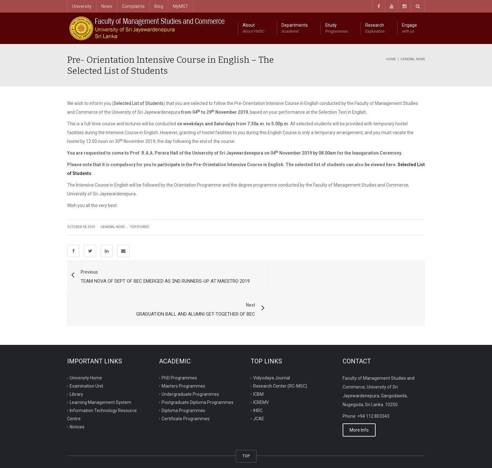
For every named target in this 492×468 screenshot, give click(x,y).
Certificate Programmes (186, 391)
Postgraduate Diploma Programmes (197, 375)
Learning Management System (100, 375)
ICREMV (261, 375)
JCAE (258, 391)
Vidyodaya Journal (271, 350)
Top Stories (139, 227)
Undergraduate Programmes (190, 367)
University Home (86, 350)
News (106, 6)
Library (76, 367)
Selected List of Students (138, 103)
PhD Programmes (179, 350)
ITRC (96, 455)
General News (112, 227)
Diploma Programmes (183, 383)
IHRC (258, 383)
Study (336, 29)
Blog (158, 6)
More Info (359, 403)
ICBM (258, 367)
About (253, 29)
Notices (77, 399)
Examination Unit (86, 359)
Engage (409, 29)
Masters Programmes (183, 359)
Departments (294, 29)
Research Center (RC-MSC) (280, 359)
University (82, 6)
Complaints (133, 6)
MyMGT (180, 6)
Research (375, 29)
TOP (246, 429)
